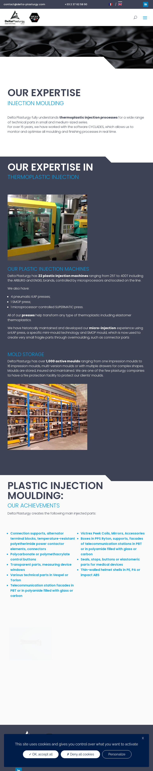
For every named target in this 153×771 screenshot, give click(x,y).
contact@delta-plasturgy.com (24, 4)
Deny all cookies (80, 754)
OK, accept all (41, 754)
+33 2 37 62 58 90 (76, 4)
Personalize (116, 754)
